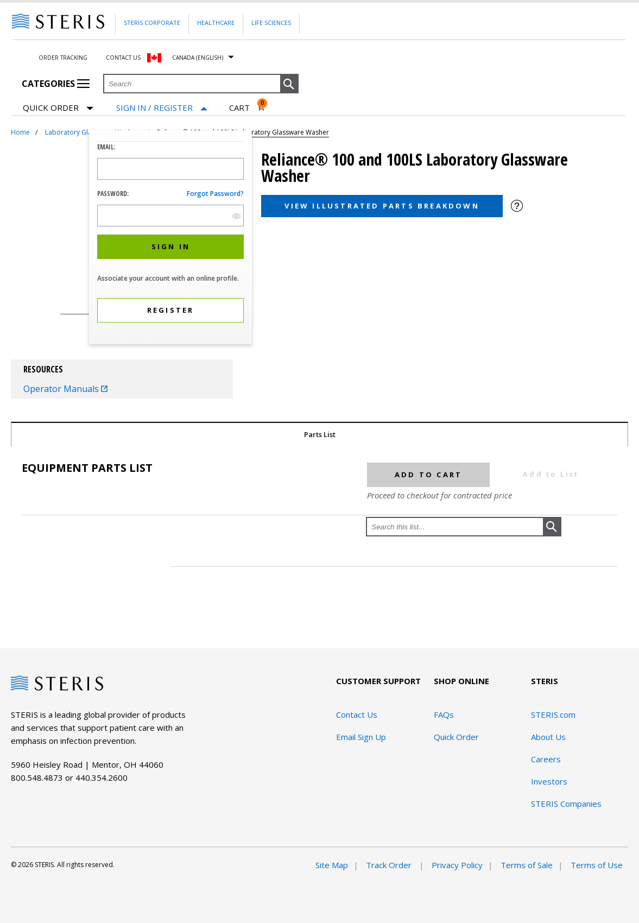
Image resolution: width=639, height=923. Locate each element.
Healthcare (216, 22)
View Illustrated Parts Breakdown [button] (381, 206)
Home (20, 132)
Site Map (331, 864)
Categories (56, 84)
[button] (289, 84)
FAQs (444, 714)
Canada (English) (197, 57)
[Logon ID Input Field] (170, 169)
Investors (549, 781)
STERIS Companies (566, 803)
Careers (546, 759)
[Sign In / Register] (161, 108)
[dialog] (170, 238)
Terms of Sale (527, 864)
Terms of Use (597, 864)
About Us (548, 736)
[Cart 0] (247, 107)
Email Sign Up (361, 736)
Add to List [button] (551, 474)
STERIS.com (553, 714)
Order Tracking (63, 57)
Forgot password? (215, 193)
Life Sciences (271, 22)
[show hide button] (236, 216)
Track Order (390, 864)
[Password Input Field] (170, 215)
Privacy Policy (457, 864)
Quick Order (58, 108)
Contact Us (123, 57)
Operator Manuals (65, 388)
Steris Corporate (152, 22)
